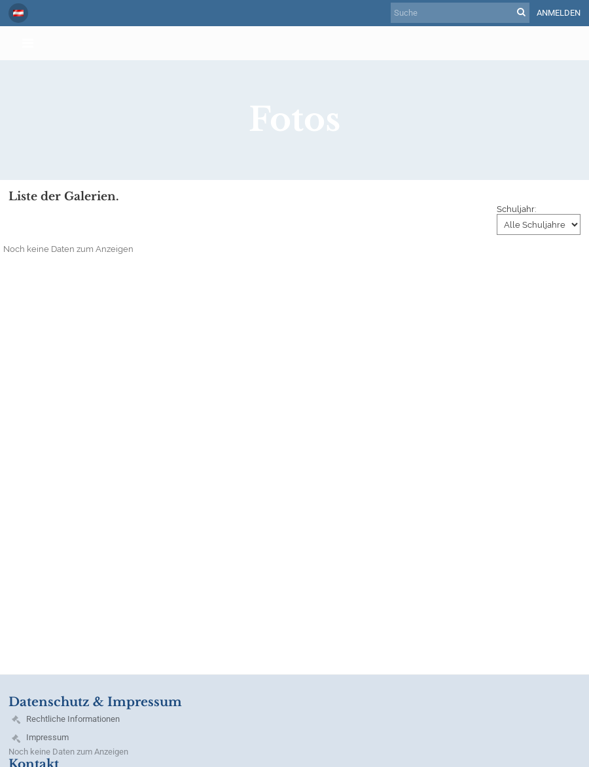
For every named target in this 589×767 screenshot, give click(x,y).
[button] (18, 13)
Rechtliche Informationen (73, 719)
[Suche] (460, 13)
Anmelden (558, 13)
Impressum (47, 737)
